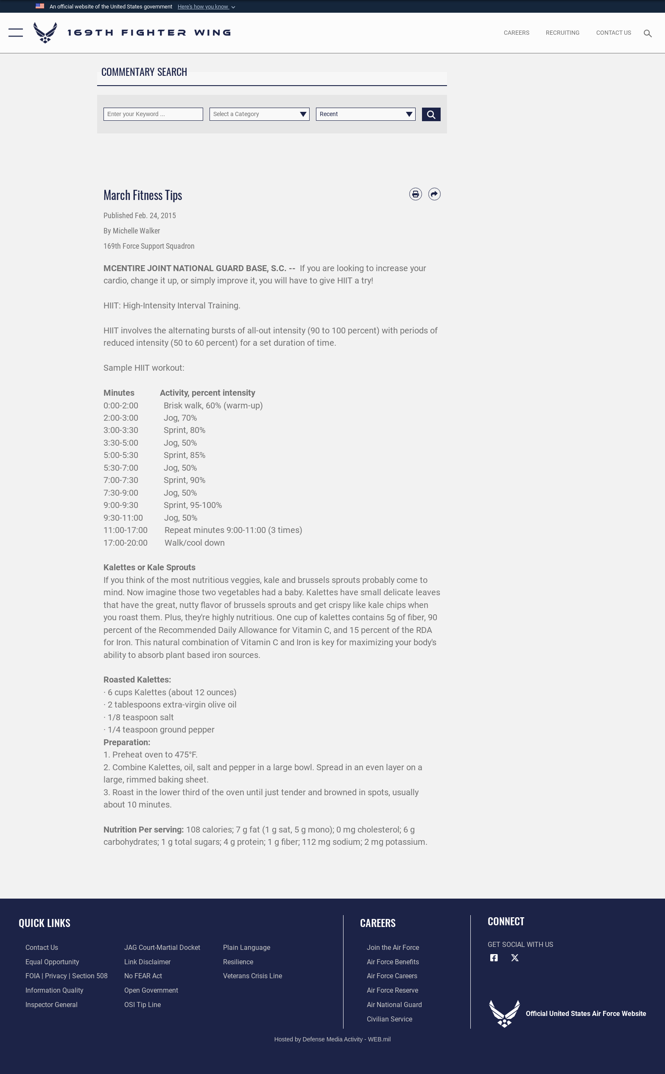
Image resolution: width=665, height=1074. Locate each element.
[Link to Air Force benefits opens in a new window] (386, 961)
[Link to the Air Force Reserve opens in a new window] (385, 990)
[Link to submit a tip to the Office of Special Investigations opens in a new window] (140, 1004)
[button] (207, 7)
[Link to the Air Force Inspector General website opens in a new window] (45, 1004)
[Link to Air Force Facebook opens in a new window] (494, 958)
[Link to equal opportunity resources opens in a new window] (46, 961)
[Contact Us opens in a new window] (613, 32)
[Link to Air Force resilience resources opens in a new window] (240, 961)
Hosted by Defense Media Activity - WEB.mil (332, 1038)
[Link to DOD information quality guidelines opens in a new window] (48, 990)
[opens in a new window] (516, 32)
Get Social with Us (520, 945)
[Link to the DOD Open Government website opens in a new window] (149, 990)
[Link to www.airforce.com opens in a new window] (386, 948)
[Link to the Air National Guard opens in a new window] (387, 1004)
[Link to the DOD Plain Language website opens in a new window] (248, 948)
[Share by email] (434, 194)
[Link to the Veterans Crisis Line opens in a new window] (254, 976)
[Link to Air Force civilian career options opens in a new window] (382, 1018)
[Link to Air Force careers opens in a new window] (385, 976)
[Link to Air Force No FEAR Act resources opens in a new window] (141, 976)
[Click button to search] (431, 114)
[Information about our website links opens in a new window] (145, 961)
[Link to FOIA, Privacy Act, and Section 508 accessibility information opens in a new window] (60, 976)
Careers (378, 922)
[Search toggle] (649, 32)
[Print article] (415, 194)
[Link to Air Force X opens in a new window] (515, 958)
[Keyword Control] (153, 114)
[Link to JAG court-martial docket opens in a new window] (160, 948)
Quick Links (44, 922)
